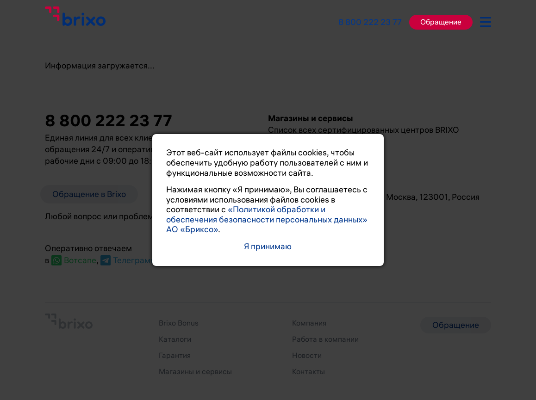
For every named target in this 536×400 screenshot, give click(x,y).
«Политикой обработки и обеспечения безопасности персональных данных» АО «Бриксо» (267, 219)
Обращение (440, 22)
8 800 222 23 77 (370, 22)
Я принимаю (268, 247)
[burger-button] (485, 20)
